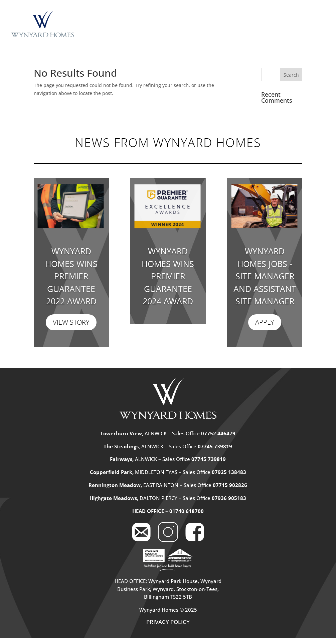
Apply (264, 322)
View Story (71, 322)
